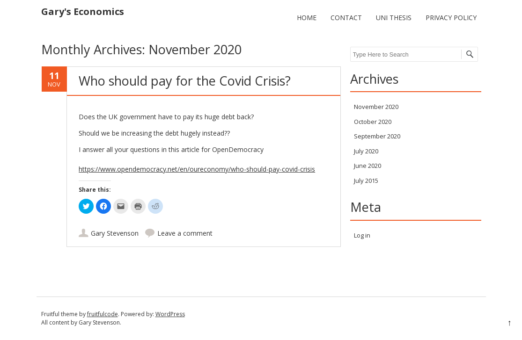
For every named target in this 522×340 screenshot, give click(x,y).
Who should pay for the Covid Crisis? (185, 80)
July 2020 (366, 151)
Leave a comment (185, 233)
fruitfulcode (102, 314)
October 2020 (372, 121)
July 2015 (366, 180)
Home (306, 17)
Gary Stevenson (115, 233)
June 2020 (367, 165)
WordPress (170, 314)
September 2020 (377, 136)
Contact (346, 17)
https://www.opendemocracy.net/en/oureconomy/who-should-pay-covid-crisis (197, 169)
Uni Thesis (394, 17)
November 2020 (376, 106)
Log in (362, 235)
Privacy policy (451, 17)
